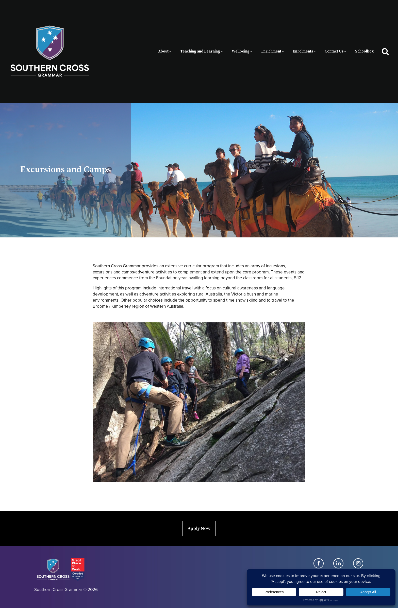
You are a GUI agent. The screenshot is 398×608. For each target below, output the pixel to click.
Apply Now (199, 528)
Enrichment (271, 51)
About (163, 51)
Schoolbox (364, 51)
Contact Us (334, 51)
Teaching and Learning (200, 51)
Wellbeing (241, 51)
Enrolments (303, 51)
